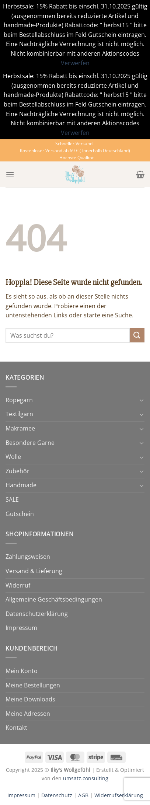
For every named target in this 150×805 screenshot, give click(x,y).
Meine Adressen (28, 714)
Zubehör (17, 471)
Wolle (13, 457)
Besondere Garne (30, 443)
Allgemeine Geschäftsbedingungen (54, 599)
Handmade (21, 485)
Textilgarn (19, 414)
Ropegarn (19, 400)
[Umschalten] (141, 399)
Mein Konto (22, 671)
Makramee (20, 428)
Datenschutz (56, 795)
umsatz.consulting (85, 778)
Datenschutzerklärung (37, 614)
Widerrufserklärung (118, 795)
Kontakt (16, 728)
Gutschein (20, 514)
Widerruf (18, 585)
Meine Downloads (30, 699)
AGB (83, 795)
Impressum (21, 628)
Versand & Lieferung (34, 571)
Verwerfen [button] (75, 63)
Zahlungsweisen (28, 557)
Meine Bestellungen (33, 685)
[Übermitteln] (137, 335)
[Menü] (10, 174)
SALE (12, 499)
